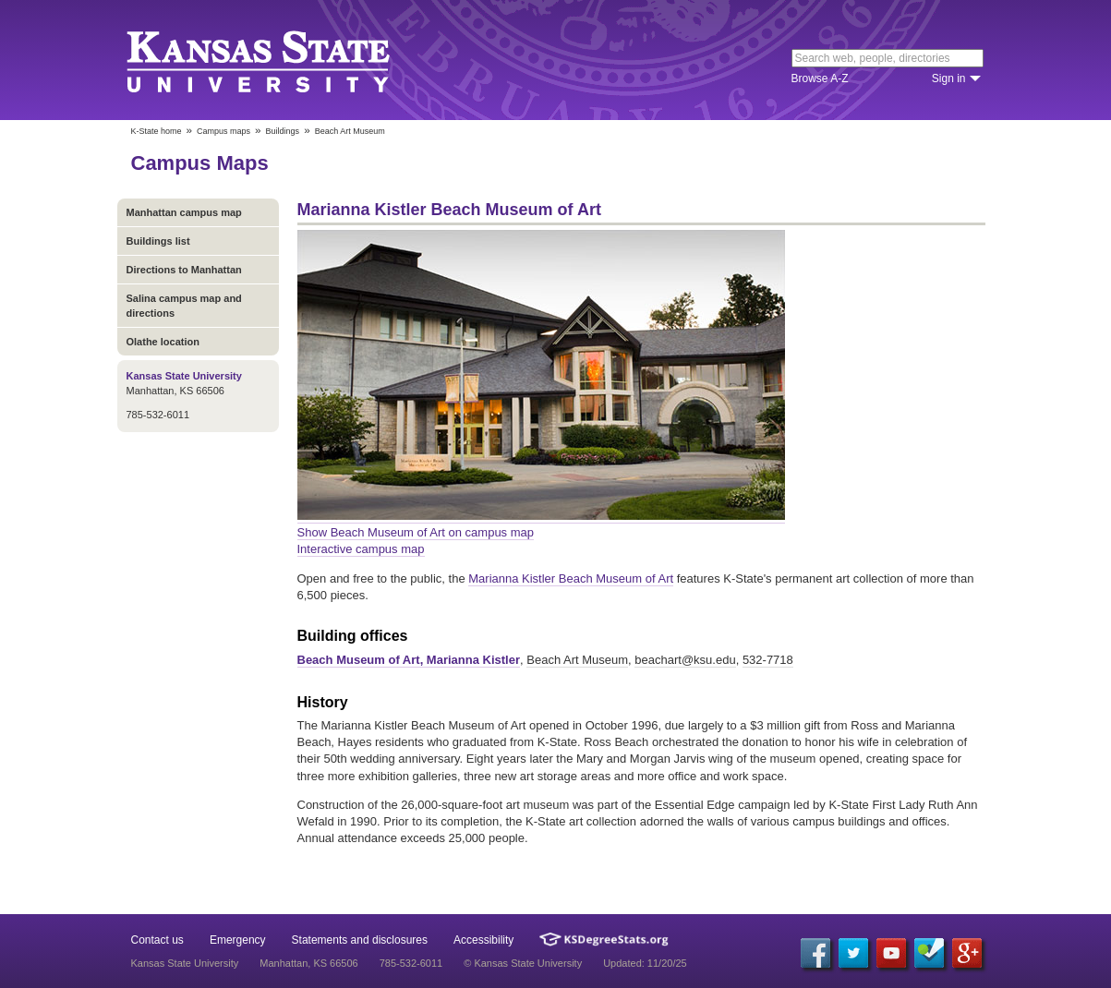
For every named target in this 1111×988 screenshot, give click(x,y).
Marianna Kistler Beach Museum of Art (570, 578)
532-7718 (768, 660)
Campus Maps (200, 163)
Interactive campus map (361, 549)
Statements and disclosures (360, 940)
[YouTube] (891, 953)
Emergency (238, 940)
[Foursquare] (929, 953)
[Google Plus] (967, 953)
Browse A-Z (820, 78)
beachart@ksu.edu (684, 660)
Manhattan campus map (184, 212)
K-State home (156, 131)
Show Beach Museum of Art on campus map (416, 532)
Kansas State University (281, 60)
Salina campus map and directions (184, 306)
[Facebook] (815, 953)
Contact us (157, 940)
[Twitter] (853, 953)
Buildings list (158, 241)
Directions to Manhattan (184, 269)
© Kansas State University (523, 963)
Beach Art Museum (577, 660)
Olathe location (163, 341)
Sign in (949, 78)
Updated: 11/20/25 (645, 963)
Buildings (283, 131)
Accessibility (483, 940)
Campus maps (223, 131)
